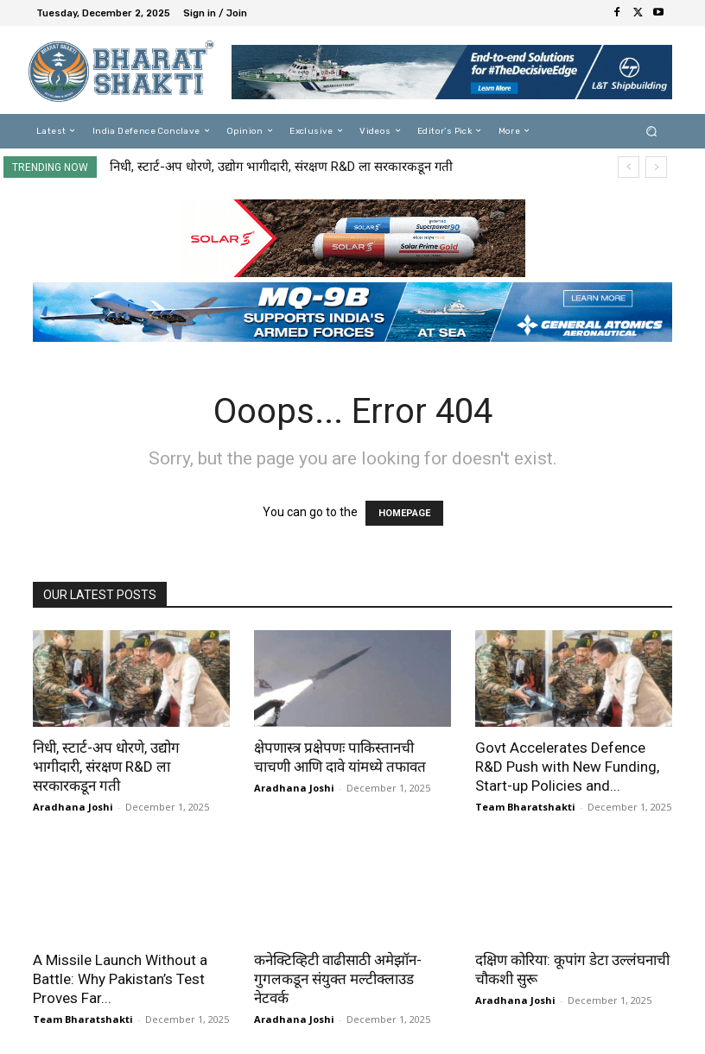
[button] (652, 131)
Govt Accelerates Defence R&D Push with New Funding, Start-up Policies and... (567, 766)
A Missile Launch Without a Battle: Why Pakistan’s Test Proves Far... (120, 979)
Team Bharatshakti (525, 806)
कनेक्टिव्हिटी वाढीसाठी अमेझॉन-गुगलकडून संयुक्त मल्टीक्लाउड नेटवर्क (338, 979)
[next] (656, 167)
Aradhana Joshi (73, 806)
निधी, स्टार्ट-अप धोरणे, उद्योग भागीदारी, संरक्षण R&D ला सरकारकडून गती (281, 166)
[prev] (628, 167)
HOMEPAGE (404, 513)
